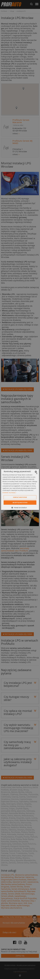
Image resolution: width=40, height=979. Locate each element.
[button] (20, 507)
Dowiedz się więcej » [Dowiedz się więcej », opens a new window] (9, 493)
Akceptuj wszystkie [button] (20, 502)
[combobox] (36, 472)
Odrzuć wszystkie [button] (20, 497)
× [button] (36, 473)
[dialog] (20, 489)
